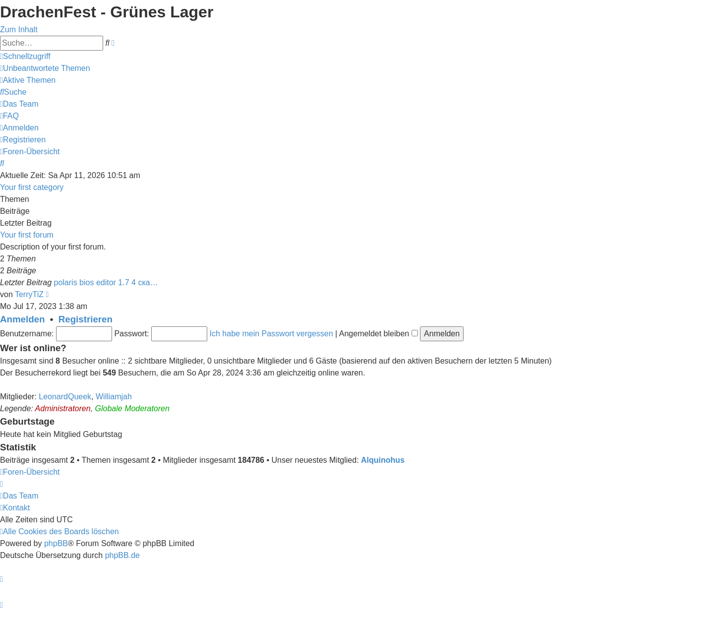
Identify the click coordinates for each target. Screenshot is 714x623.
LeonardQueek (65, 396)
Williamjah (114, 396)
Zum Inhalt (19, 29)
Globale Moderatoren (132, 408)
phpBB (56, 543)
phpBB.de (122, 555)
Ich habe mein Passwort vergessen (271, 333)
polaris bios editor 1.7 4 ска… (106, 282)
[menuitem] (45, 68)
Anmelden (22, 319)
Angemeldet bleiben (378, 333)
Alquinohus (383, 460)
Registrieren (86, 319)
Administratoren (63, 408)
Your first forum (27, 235)
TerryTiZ (29, 294)
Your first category (31, 187)
